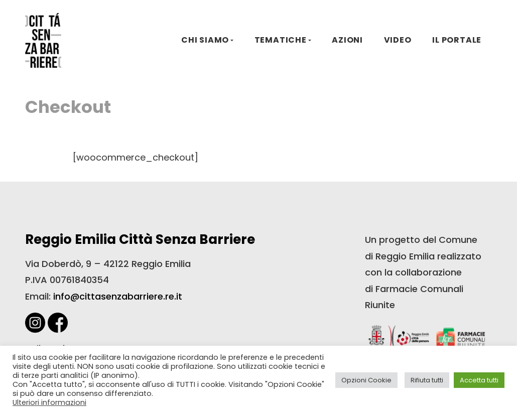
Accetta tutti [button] (479, 380)
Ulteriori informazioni (49, 402)
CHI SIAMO (205, 40)
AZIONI (347, 40)
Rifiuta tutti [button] (427, 380)
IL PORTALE (456, 40)
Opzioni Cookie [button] (366, 380)
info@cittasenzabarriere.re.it (117, 296)
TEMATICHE (280, 40)
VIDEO (398, 40)
